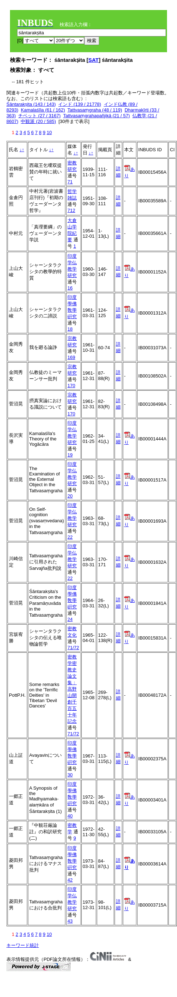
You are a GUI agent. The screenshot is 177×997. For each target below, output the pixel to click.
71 (69, 181)
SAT (93, 60)
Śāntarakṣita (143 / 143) (31, 104)
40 (69, 816)
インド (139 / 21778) (79, 104)
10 (49, 132)
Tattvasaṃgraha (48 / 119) (94, 110)
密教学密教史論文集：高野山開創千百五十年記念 (72, 689)
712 (71, 210)
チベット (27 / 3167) (39, 115)
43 (69, 921)
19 (69, 455)
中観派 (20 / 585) (38, 121)
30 (69, 775)
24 (69, 619)
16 (69, 288)
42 (69, 880)
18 (69, 329)
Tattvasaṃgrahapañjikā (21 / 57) (96, 115)
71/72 (73, 647)
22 (69, 537)
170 (71, 385)
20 (69, 496)
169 (71, 357)
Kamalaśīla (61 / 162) (43, 110)
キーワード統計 (22, 945)
